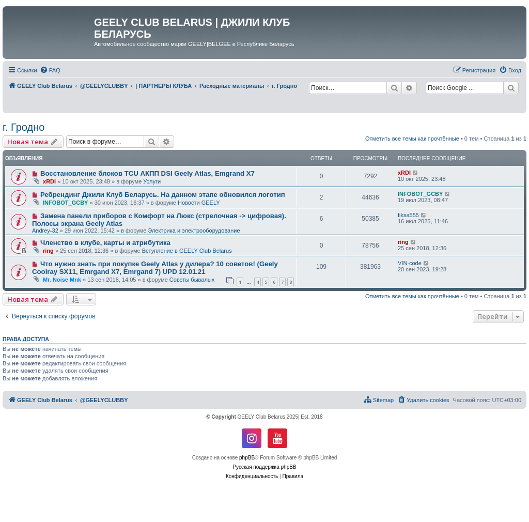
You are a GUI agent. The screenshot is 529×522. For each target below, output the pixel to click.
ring (48, 251)
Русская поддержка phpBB (264, 467)
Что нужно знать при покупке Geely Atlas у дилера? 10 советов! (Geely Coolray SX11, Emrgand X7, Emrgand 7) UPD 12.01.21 (155, 267)
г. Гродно (23, 127)
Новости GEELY (199, 202)
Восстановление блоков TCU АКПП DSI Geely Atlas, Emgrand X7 (147, 173)
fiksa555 (408, 215)
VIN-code (410, 263)
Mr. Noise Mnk (62, 280)
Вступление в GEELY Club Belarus (187, 251)
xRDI (49, 181)
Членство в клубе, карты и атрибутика (105, 243)
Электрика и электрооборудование (194, 230)
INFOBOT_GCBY (65, 202)
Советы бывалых (191, 280)
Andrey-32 (45, 230)
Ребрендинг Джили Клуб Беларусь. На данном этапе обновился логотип (162, 194)
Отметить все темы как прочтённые (412, 138)
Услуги (152, 181)
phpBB (247, 457)
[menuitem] (50, 70)
